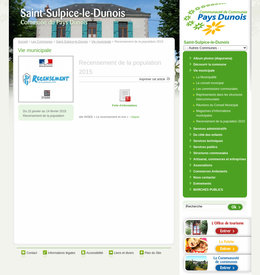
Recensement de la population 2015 (220, 121)
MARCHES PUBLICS (208, 189)
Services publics (205, 147)
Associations (203, 165)
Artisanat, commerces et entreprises (219, 159)
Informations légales (61, 253)
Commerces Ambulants (210, 171)
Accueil (23, 41)
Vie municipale (101, 41)
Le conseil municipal (210, 83)
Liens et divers (124, 253)
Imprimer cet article (152, 79)
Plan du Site (153, 253)
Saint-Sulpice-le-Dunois (72, 41)
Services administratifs (210, 129)
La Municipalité (206, 77)
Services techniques (208, 141)
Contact (31, 253)
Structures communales (210, 153)
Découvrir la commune (209, 64)
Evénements (202, 183)
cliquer (135, 116)
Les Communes (42, 41)
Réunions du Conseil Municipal (217, 105)
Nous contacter (204, 177)
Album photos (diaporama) (212, 58)
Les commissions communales (217, 89)
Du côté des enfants (207, 135)
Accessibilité (94, 253)
